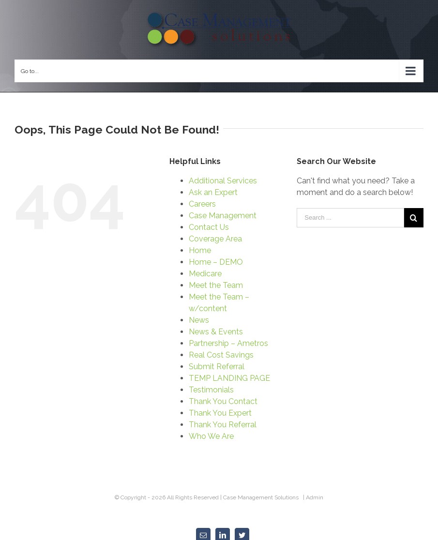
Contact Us (209, 227)
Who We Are (211, 436)
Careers (202, 204)
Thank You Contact (223, 401)
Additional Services (223, 180)
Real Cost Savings (221, 355)
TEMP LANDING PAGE (229, 378)
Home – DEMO (216, 262)
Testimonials (211, 389)
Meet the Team (216, 285)
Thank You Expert (220, 413)
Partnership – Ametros (228, 343)
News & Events (216, 331)
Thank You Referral (223, 424)
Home (200, 250)
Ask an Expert (213, 192)
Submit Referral (216, 366)
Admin (314, 497)
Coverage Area (215, 238)
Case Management (223, 215)
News (199, 320)
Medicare (205, 273)
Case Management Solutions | (264, 497)
